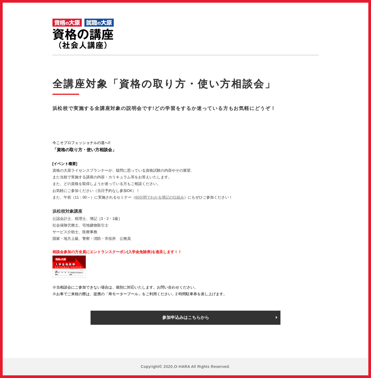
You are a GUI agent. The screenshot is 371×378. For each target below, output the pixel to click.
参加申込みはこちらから (185, 317)
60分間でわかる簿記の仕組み (159, 197)
